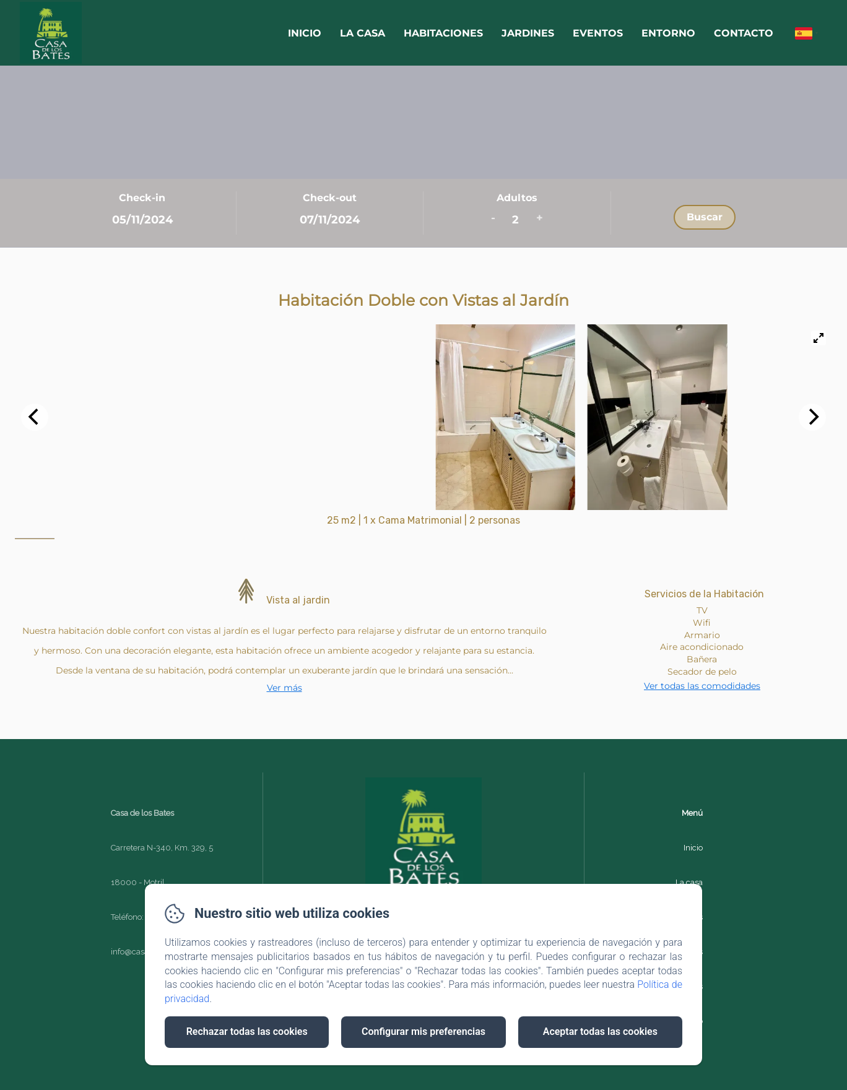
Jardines (528, 33)
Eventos (598, 33)
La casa (362, 33)
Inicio (304, 33)
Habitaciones (443, 33)
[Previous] (34, 417)
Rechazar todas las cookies (247, 1031)
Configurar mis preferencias (423, 1031)
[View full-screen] (818, 338)
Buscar (705, 217)
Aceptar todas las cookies (600, 1031)
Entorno (668, 33)
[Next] (812, 417)
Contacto (743, 33)
